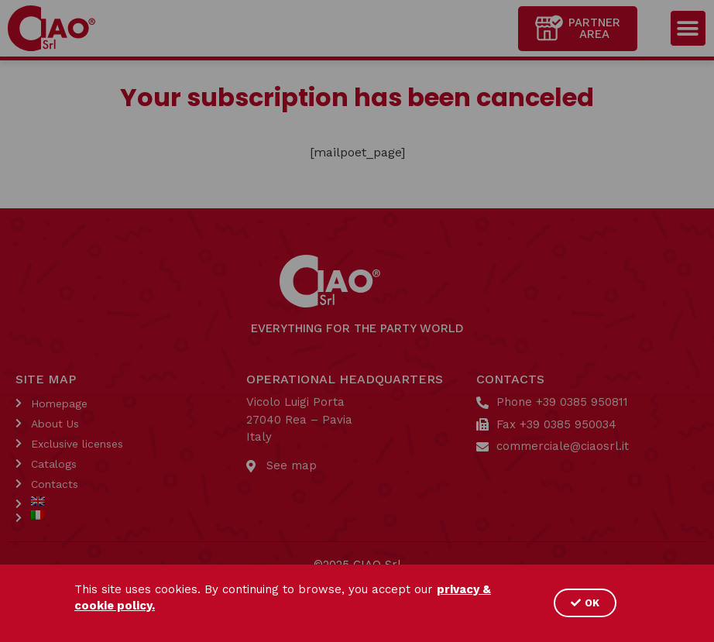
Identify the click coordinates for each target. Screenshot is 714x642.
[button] (585, 603)
